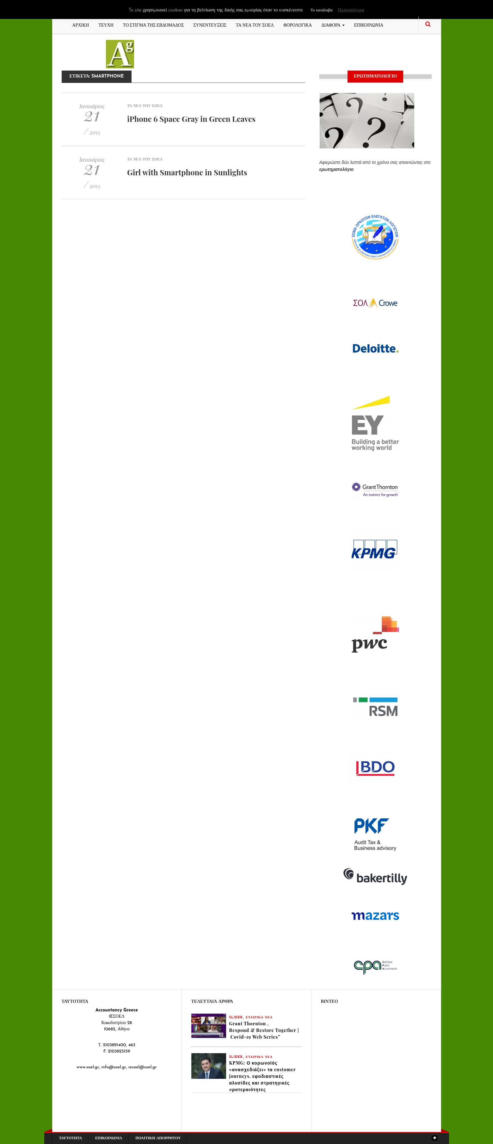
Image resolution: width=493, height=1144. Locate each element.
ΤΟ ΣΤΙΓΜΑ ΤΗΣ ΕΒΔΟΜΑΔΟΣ (153, 24)
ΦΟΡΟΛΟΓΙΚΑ (297, 24)
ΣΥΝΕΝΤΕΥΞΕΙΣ (209, 24)
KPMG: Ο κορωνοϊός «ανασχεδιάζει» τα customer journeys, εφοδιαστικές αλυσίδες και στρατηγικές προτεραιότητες (262, 1076)
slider (236, 1017)
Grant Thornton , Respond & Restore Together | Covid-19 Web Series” (264, 1030)
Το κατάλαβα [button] (321, 10)
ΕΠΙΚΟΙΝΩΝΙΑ (369, 24)
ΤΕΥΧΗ (105, 24)
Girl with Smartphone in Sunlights (187, 172)
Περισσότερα (351, 10)
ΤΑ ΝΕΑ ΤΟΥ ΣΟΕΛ (255, 24)
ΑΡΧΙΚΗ (80, 24)
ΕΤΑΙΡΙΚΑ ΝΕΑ (259, 1017)
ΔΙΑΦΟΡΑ (332, 24)
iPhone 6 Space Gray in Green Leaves (191, 119)
